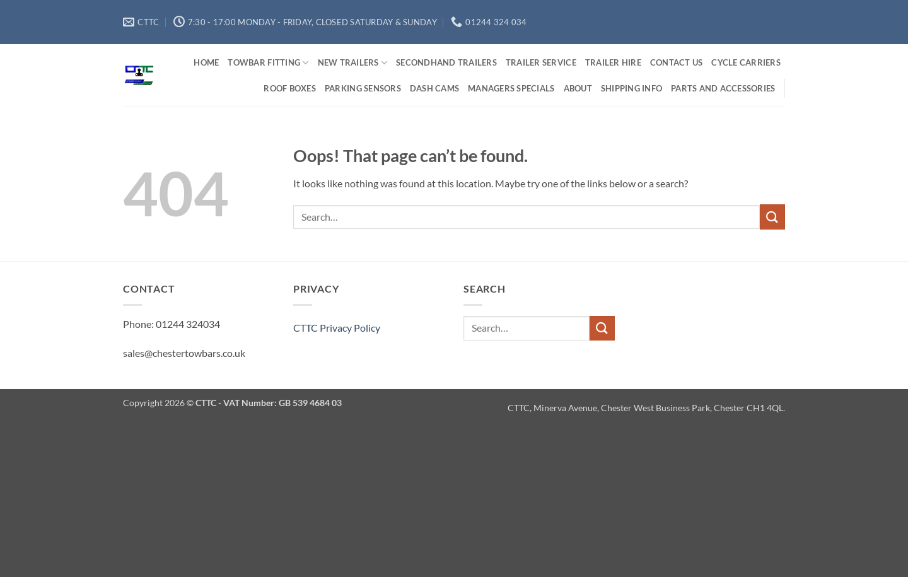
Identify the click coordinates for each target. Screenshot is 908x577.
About (578, 88)
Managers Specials (511, 88)
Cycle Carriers (746, 62)
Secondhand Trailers (446, 62)
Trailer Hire (613, 62)
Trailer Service (541, 62)
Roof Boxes (290, 88)
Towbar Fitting (268, 63)
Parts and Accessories (723, 88)
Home (206, 62)
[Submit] (772, 216)
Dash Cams (434, 88)
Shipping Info (631, 88)
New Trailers (353, 63)
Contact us (676, 62)
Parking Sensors (363, 88)
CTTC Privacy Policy (336, 328)
